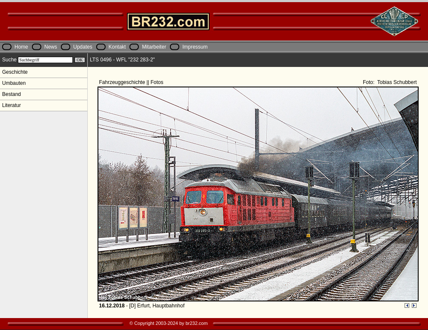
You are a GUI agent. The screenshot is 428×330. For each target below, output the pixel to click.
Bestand (11, 94)
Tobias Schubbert (396, 82)
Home (21, 47)
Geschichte (15, 72)
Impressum (194, 47)
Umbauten (14, 83)
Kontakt (117, 47)
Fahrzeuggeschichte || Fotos (132, 82)
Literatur (11, 105)
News (50, 47)
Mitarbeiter (154, 47)
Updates (82, 47)
